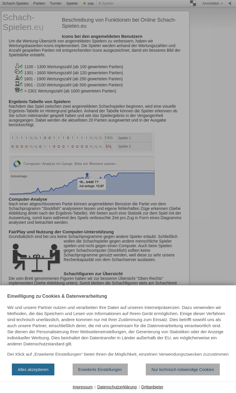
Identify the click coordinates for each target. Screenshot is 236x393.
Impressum (83, 387)
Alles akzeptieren (33, 369)
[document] (118, 326)
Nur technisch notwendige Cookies (183, 369)
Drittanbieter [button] (152, 387)
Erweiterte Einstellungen (100, 369)
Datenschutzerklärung (117, 387)
